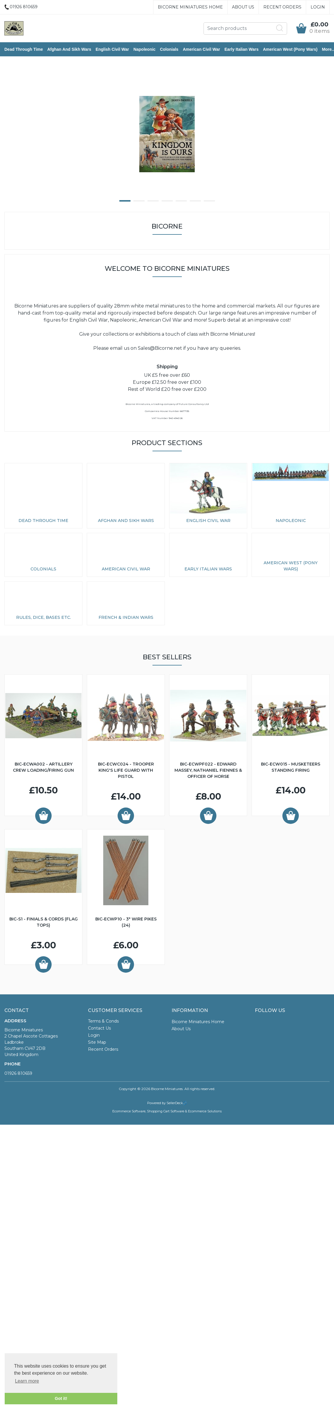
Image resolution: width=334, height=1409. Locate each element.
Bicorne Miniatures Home (190, 7)
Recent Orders (282, 7)
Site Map (97, 1042)
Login (318, 7)
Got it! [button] (61, 1398)
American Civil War (201, 49)
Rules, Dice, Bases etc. (43, 617)
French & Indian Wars (126, 617)
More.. (328, 49)
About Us (243, 7)
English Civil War (112, 49)
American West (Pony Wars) (290, 49)
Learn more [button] (27, 1380)
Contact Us (99, 1028)
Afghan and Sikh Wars (69, 49)
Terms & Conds (103, 1021)
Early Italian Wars (241, 49)
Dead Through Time (23, 49)
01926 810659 (18, 1073)
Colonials (169, 49)
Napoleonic (144, 49)
